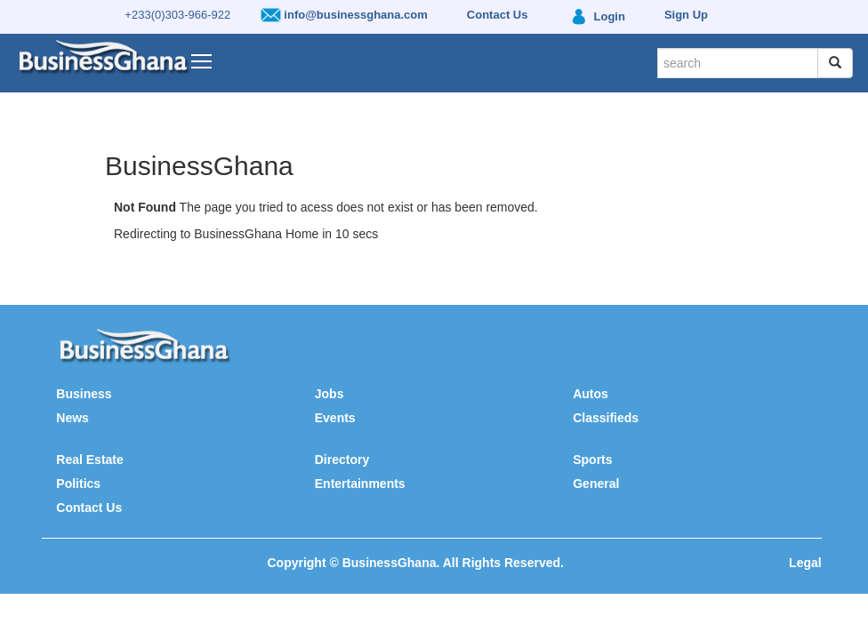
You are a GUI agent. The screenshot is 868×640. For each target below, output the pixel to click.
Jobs (329, 394)
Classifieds (606, 418)
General (596, 483)
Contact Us (89, 507)
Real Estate (89, 459)
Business (83, 394)
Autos (590, 394)
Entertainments (360, 483)
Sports (592, 459)
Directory (342, 459)
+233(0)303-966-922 (177, 14)
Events (335, 418)
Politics (78, 483)
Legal (805, 563)
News (72, 418)
